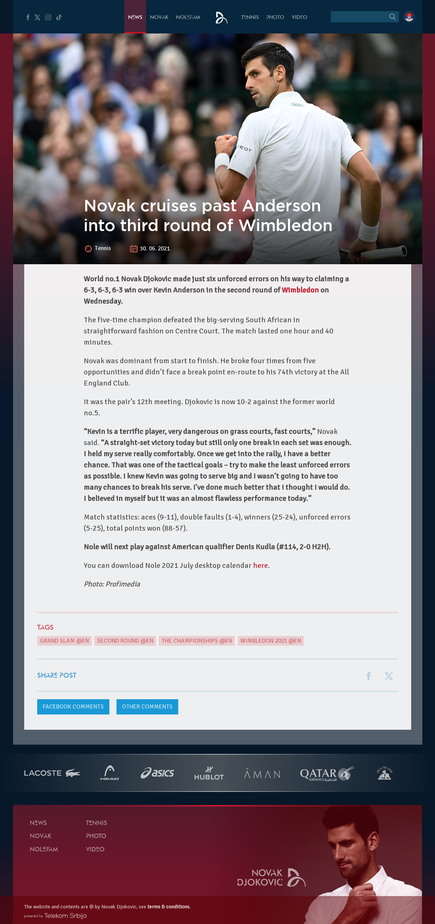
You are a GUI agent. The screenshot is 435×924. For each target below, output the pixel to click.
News (135, 17)
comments (73, 706)
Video (299, 17)
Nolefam (188, 17)
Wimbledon (300, 290)
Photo (275, 17)
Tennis (250, 17)
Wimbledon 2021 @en (270, 641)
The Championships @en (196, 641)
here (260, 565)
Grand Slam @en (64, 641)
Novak (159, 17)
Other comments (147, 706)
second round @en (125, 641)
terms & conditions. (169, 907)
